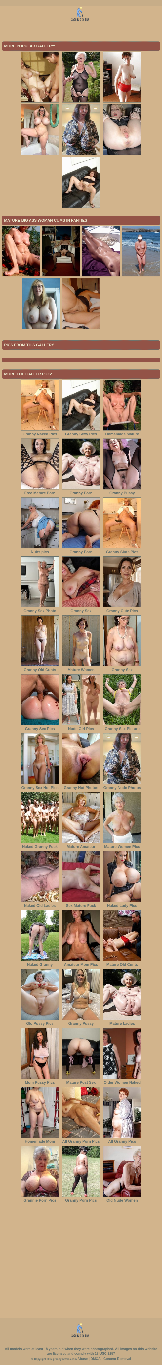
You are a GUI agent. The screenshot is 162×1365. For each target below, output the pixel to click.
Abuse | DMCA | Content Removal (104, 1359)
